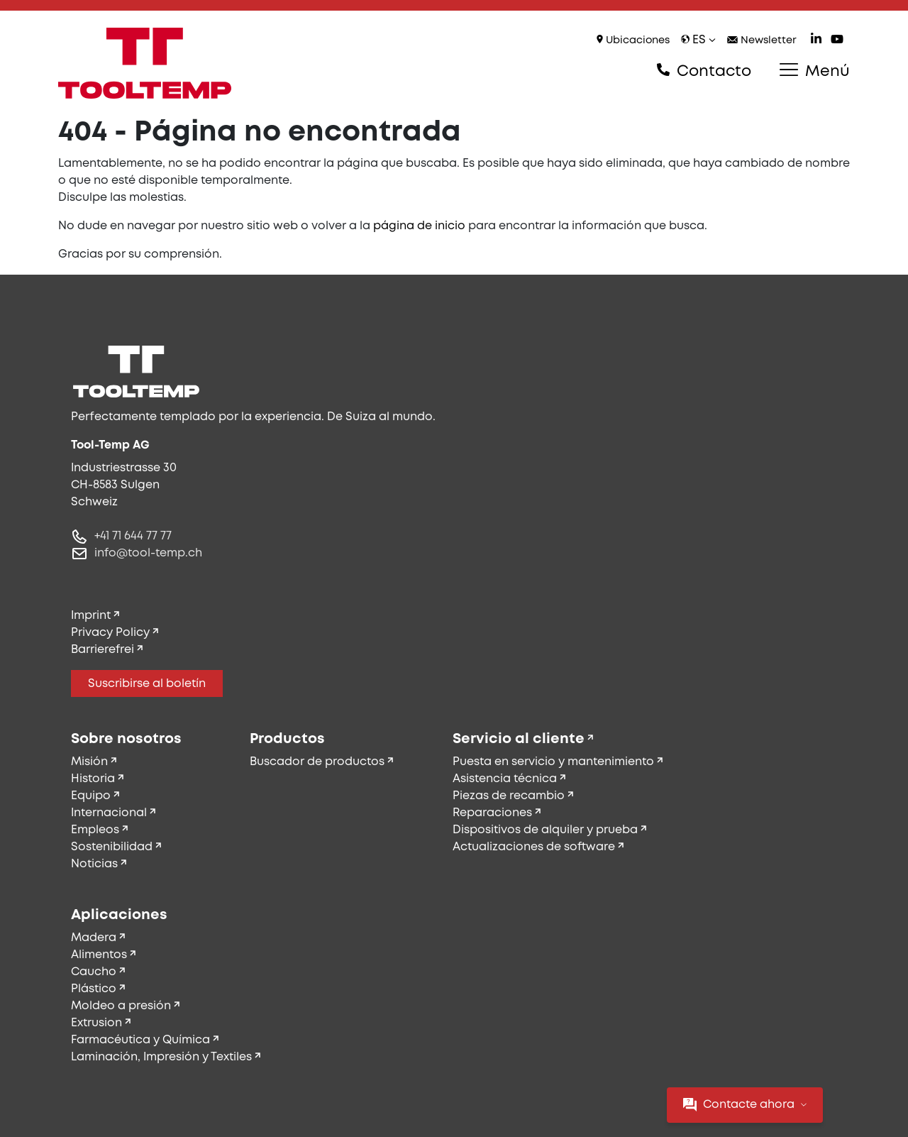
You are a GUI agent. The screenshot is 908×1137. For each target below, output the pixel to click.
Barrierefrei (102, 649)
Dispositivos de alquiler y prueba (545, 830)
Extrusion (96, 1023)
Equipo (91, 796)
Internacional (109, 813)
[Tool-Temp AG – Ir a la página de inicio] (144, 63)
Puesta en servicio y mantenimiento (553, 762)
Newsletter (762, 40)
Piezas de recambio (509, 796)
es (698, 40)
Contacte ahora (745, 1104)
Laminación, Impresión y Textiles (161, 1057)
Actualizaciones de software (534, 847)
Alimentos (99, 955)
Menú (815, 71)
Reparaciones (492, 813)
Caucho (93, 972)
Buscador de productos (317, 762)
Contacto (704, 71)
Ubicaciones (633, 40)
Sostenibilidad (112, 847)
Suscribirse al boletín (147, 684)
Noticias (94, 864)
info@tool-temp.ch (148, 553)
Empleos (95, 830)
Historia (93, 779)
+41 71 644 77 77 (133, 536)
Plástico (93, 989)
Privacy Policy (110, 632)
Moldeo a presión (121, 1006)
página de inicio (419, 226)
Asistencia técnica (505, 779)
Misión (89, 762)
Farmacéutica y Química (140, 1040)
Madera (93, 938)
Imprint (91, 615)
